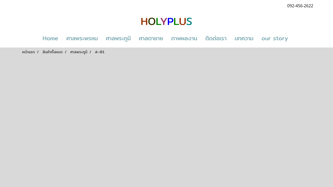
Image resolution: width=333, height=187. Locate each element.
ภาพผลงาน (184, 38)
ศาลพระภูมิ (118, 38)
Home (50, 38)
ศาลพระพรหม (82, 38)
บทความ (244, 38)
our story (274, 38)
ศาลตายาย (151, 38)
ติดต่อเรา (216, 38)
